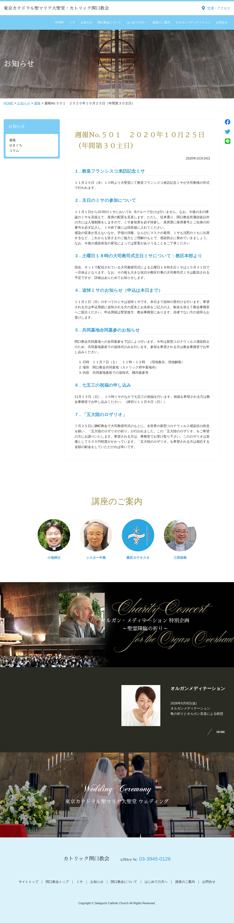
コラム (14, 150)
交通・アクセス (218, 8)
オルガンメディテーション (193, 22)
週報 (37, 103)
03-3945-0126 (155, 859)
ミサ (72, 22)
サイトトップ (28, 882)
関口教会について (109, 22)
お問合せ (222, 22)
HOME (59, 22)
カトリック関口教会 (86, 858)
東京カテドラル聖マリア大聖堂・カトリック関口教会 (56, 8)
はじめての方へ (137, 22)
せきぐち (15, 145)
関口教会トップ (57, 882)
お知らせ (86, 22)
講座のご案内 (161, 22)
